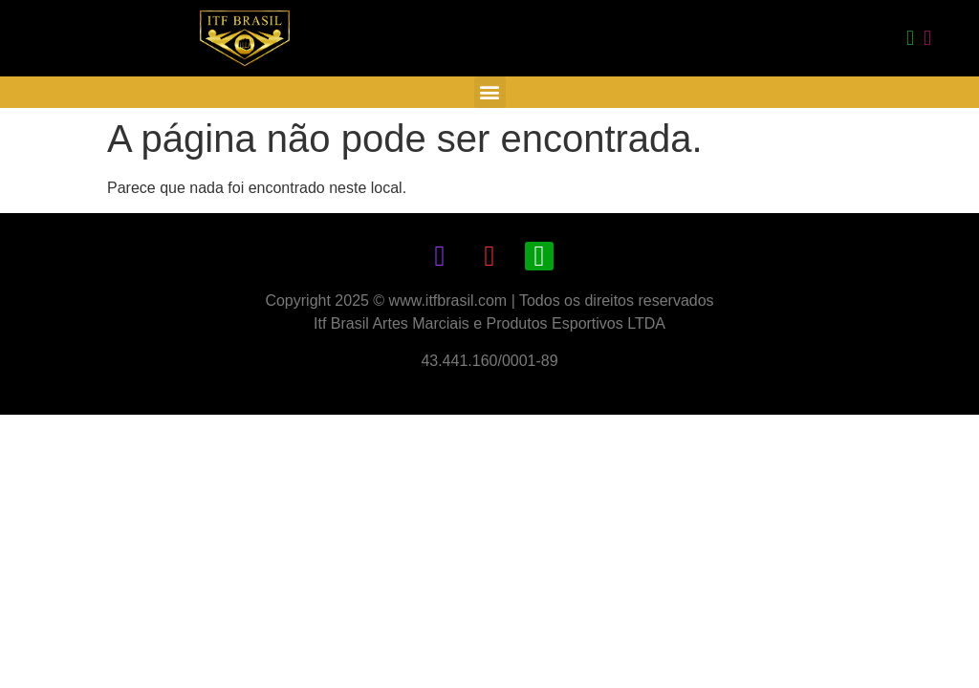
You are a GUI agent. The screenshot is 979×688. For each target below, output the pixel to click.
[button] (490, 92)
